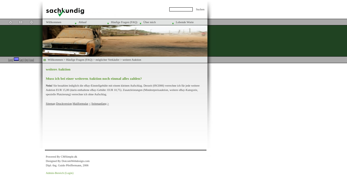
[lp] (26, 59)
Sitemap (50, 103)
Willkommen (55, 59)
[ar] (21, 59)
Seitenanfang (99, 103)
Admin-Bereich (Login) (60, 172)
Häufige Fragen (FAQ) (79, 59)
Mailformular (80, 103)
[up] (10, 59)
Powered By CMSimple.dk (61, 156)
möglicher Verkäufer (107, 59)
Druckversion (64, 103)
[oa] (31, 59)
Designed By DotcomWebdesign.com (67, 161)
